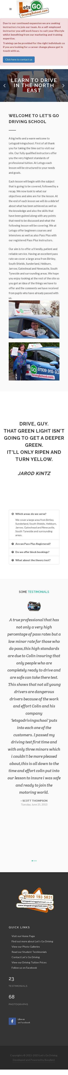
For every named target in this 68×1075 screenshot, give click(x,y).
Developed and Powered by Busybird (34, 1059)
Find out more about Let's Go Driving (32, 941)
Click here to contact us (18, 59)
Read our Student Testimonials (29, 951)
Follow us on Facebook (24, 967)
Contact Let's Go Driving (26, 957)
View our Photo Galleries (26, 946)
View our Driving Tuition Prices (29, 962)
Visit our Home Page (23, 936)
